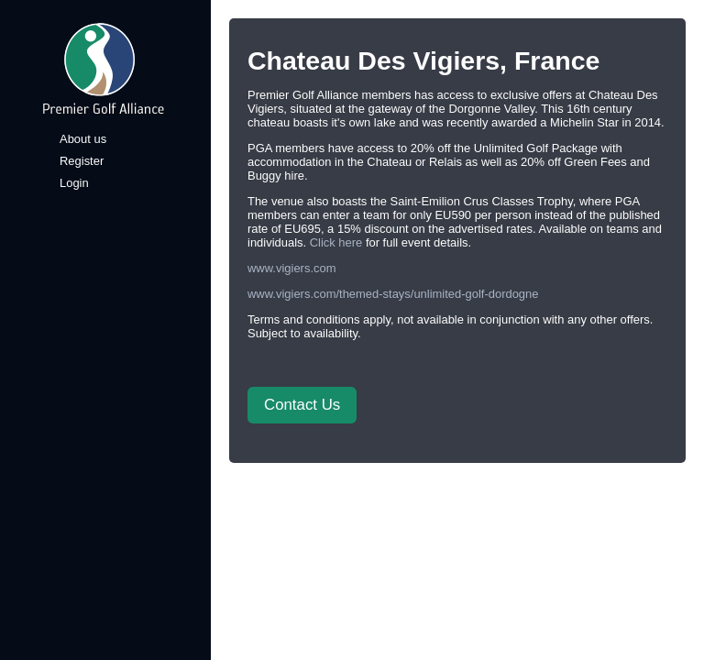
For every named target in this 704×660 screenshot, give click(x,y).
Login (74, 183)
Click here (336, 242)
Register (82, 161)
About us (83, 139)
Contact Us (302, 404)
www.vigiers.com (292, 268)
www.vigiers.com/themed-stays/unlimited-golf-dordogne (393, 294)
